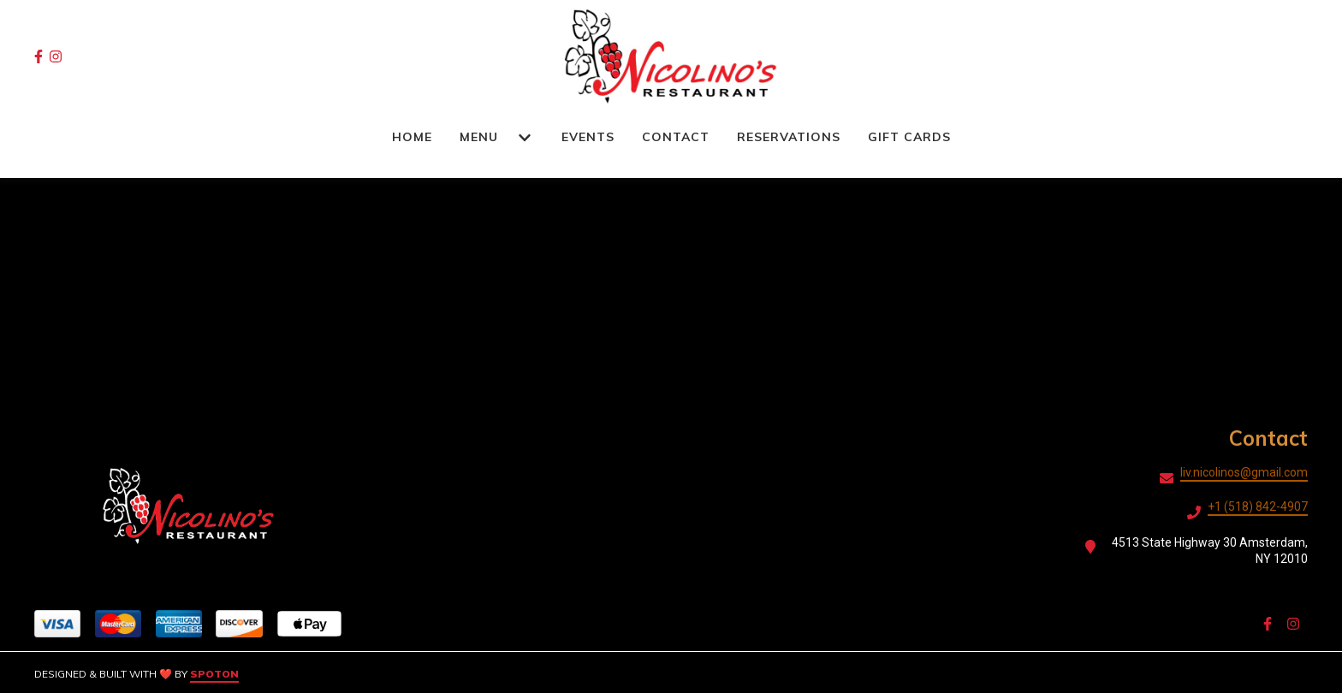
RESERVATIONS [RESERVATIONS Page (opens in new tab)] (788, 137)
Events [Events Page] (588, 137)
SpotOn (214, 673)
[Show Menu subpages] (524, 137)
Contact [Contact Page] (676, 137)
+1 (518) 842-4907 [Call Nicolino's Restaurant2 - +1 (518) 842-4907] (1258, 506)
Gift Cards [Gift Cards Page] (909, 137)
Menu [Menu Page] (479, 137)
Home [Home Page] (412, 137)
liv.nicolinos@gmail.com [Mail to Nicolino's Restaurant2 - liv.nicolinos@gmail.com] (1244, 472)
